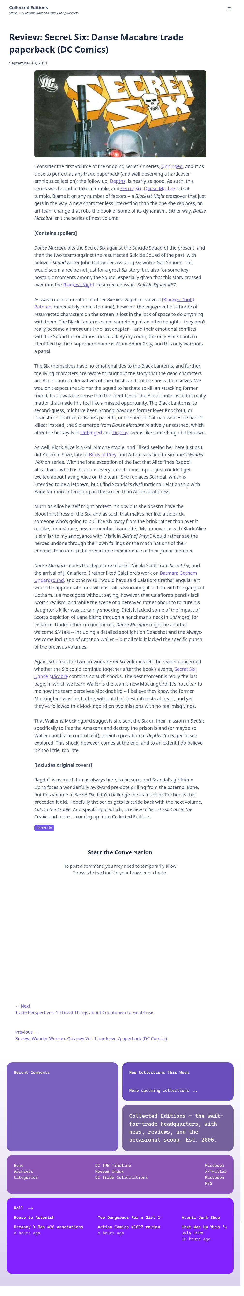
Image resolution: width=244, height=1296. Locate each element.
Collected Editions (28, 7)
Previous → (26, 1032)
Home (18, 1165)
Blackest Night (78, 285)
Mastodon (214, 1177)
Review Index (109, 1171)
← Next (22, 1006)
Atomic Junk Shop (180, 1217)
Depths (117, 181)
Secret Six (44, 828)
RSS (208, 1183)
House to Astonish (34, 1217)
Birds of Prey (102, 454)
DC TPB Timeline (113, 1165)
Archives (23, 1171)
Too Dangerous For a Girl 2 (118, 1217)
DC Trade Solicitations (121, 1177)
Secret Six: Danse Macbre (148, 189)
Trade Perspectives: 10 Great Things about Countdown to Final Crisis (84, 1012)
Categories (26, 1177)
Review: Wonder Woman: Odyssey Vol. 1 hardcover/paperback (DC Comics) (91, 1038)
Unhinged (172, 166)
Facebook (214, 1165)
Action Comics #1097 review (118, 1226)
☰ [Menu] (229, 9)
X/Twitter (216, 1171)
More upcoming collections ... (164, 1090)
